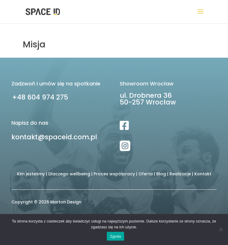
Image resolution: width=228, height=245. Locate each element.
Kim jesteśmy (31, 174)
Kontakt (202, 174)
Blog (161, 174)
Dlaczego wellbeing (69, 174)
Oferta (145, 174)
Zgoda (115, 236)
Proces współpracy (114, 174)
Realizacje (180, 174)
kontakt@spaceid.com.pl (54, 137)
